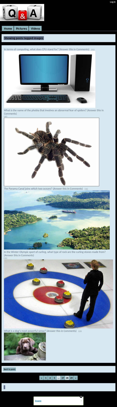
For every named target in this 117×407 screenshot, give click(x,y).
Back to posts (9, 369)
